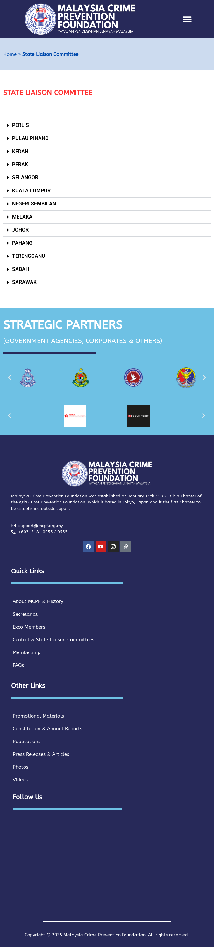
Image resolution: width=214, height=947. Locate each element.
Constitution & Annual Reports (47, 729)
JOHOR (20, 230)
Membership (26, 652)
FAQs (18, 665)
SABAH (20, 269)
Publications (26, 741)
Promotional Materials (38, 716)
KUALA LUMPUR (31, 191)
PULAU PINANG (30, 138)
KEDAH (20, 151)
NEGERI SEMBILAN (34, 204)
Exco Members (29, 627)
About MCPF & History (38, 601)
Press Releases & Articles (41, 754)
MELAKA (22, 217)
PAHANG (22, 243)
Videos (20, 780)
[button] (187, 19)
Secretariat (25, 614)
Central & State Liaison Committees (53, 640)
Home (10, 54)
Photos (20, 767)
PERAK (20, 164)
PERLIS (20, 125)
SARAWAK (24, 282)
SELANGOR (25, 178)
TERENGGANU (28, 256)
